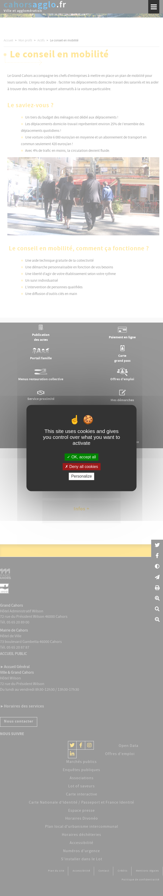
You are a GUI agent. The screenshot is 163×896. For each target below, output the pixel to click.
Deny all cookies (81, 467)
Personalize (81, 476)
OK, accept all (81, 457)
